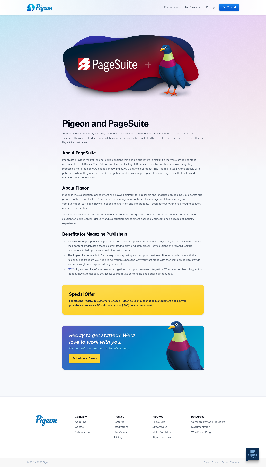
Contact (79, 427)
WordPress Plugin (202, 432)
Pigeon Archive (161, 437)
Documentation (200, 427)
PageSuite (158, 422)
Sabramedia (82, 432)
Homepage (39, 8)
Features (169, 7)
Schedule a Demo (84, 358)
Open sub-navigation (177, 7)
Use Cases (190, 7)
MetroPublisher (161, 432)
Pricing (210, 7)
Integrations (121, 427)
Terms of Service (230, 462)
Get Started (229, 7)
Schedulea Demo (252, 456)
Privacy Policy (211, 462)
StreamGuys (159, 427)
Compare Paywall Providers (208, 422)
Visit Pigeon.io (186, 345)
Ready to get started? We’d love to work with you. (102, 338)
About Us (81, 422)
